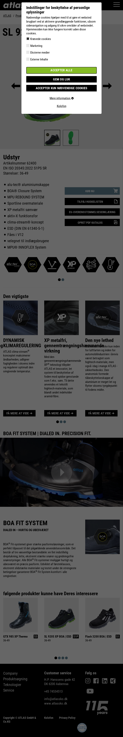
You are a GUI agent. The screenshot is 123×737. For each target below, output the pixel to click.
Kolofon (61, 106)
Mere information (61, 98)
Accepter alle (61, 70)
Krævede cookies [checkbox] (40, 39)
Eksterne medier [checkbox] (40, 52)
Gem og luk (61, 79)
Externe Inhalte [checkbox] (39, 59)
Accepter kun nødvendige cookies (61, 88)
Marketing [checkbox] (36, 46)
